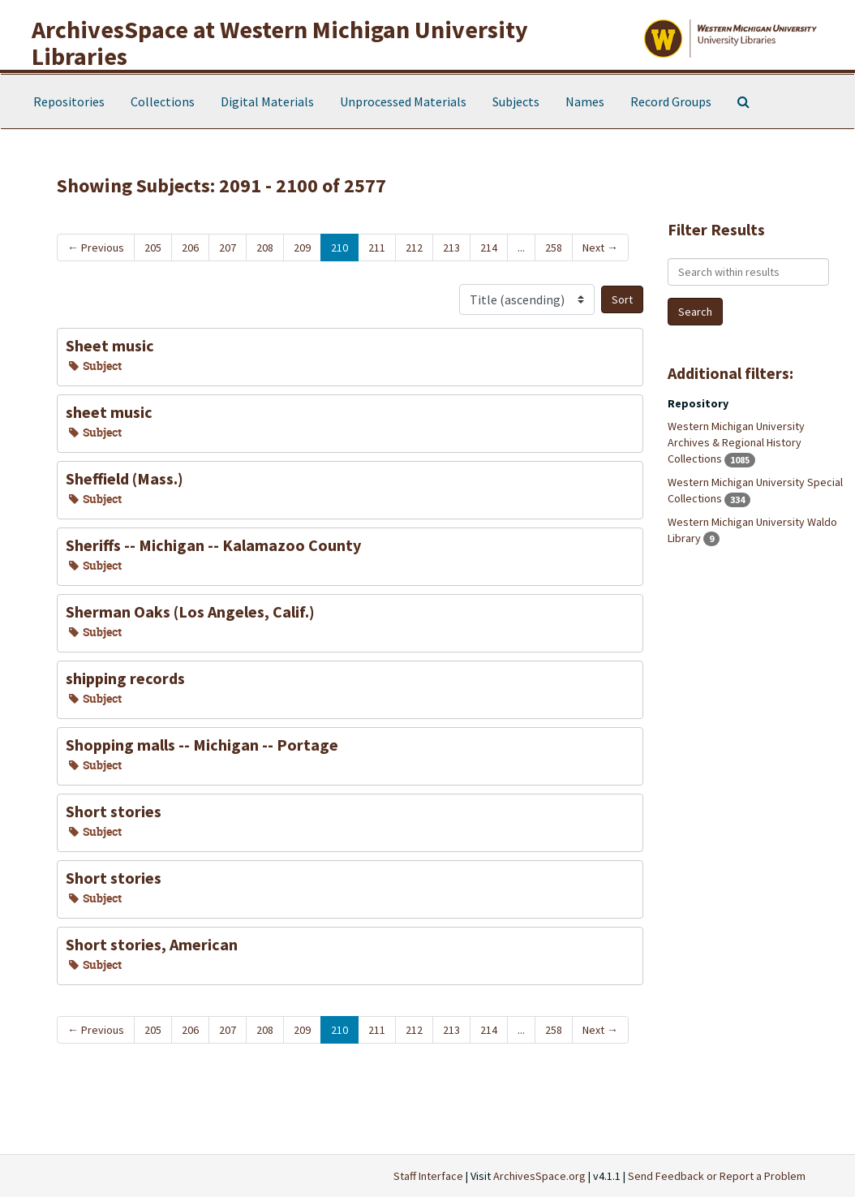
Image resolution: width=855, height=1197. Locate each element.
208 (264, 247)
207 (227, 247)
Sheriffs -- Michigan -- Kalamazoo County (213, 545)
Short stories (113, 811)
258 (553, 247)
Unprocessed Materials (403, 101)
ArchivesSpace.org (539, 1176)
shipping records (125, 678)
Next (600, 247)
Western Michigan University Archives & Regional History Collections (736, 442)
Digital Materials (267, 101)
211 (376, 247)
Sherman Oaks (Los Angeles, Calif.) (190, 611)
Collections (163, 101)
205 (152, 247)
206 (190, 247)
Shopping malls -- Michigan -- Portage (202, 744)
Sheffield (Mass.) (124, 478)
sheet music (109, 412)
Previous (95, 247)
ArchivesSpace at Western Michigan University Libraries (280, 42)
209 (302, 247)
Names (584, 101)
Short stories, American (152, 944)
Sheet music (110, 345)
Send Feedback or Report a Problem (717, 1176)
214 (488, 247)
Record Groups (670, 101)
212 (414, 247)
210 (339, 247)
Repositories (69, 101)
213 (451, 247)
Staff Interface (428, 1176)
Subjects (515, 101)
